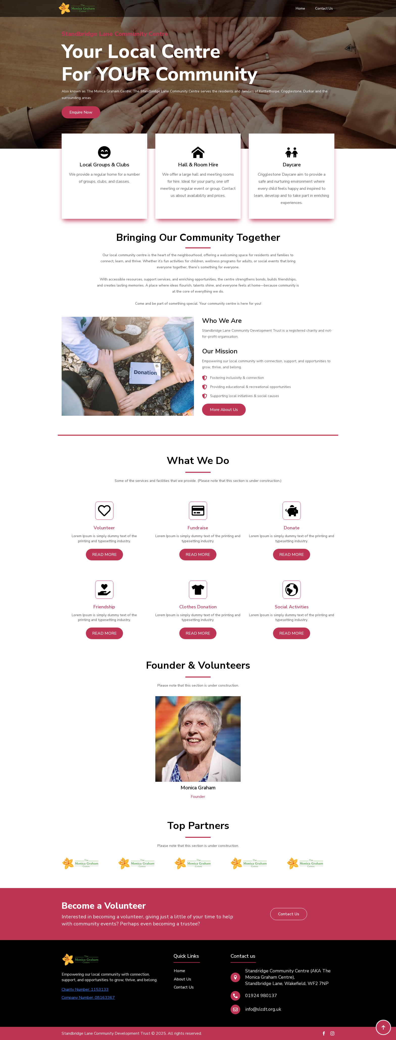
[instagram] (332, 1033)
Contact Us (324, 8)
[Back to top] (383, 1027)
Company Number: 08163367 (88, 997)
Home (300, 8)
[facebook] (324, 1033)
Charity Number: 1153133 (85, 989)
